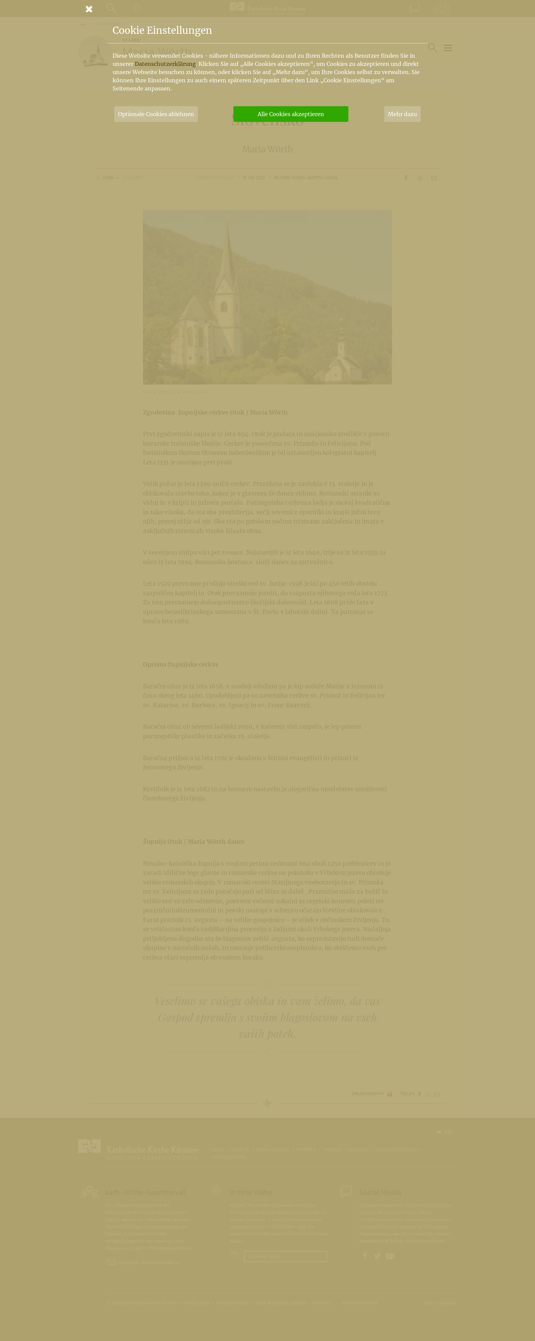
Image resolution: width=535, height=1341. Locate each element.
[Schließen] (267, 9)
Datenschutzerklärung (165, 63)
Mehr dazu (402, 114)
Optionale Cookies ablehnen (156, 114)
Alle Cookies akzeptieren (291, 114)
